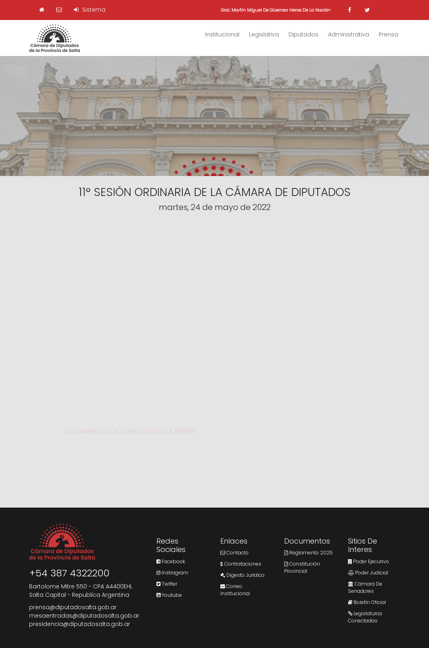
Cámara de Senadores (365, 587)
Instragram (172, 572)
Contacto (234, 552)
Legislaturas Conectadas (365, 617)
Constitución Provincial (302, 567)
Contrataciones (240, 563)
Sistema (89, 10)
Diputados (303, 34)
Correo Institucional (235, 590)
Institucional (222, 34)
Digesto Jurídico (242, 575)
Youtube (169, 595)
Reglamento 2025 (308, 552)
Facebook (170, 561)
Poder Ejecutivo (368, 561)
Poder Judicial (368, 572)
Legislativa (264, 34)
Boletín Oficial (367, 602)
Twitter (166, 583)
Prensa (388, 34)
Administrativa (348, 34)
